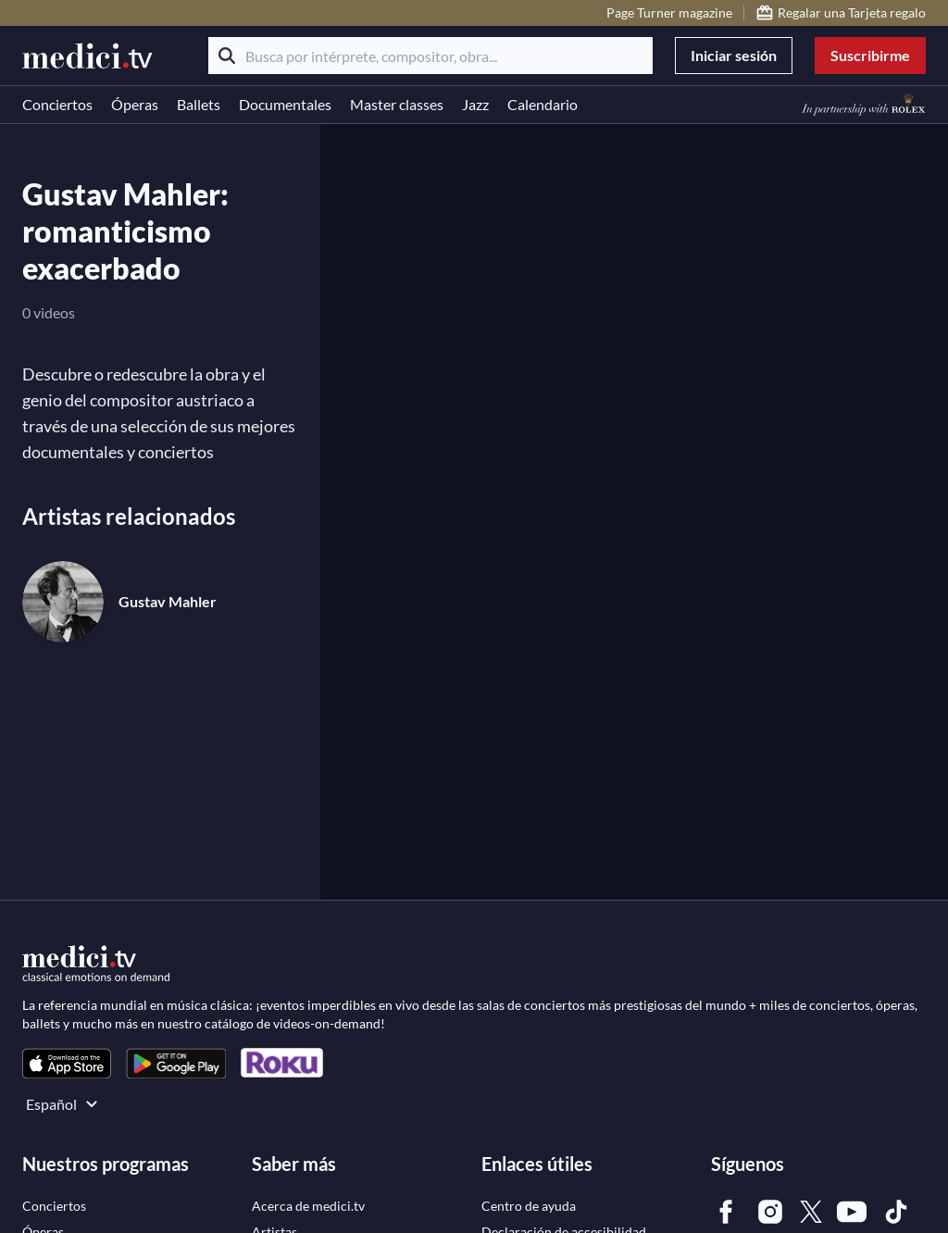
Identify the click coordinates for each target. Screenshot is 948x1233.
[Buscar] (227, 55)
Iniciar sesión (734, 55)
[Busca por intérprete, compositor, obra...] (430, 55)
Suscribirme (870, 55)
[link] (66, 1063)
